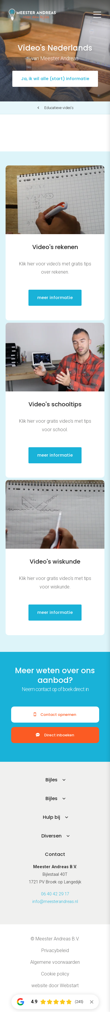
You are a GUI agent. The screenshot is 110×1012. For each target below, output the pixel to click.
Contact (55, 854)
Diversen (51, 836)
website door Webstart (55, 985)
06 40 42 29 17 (55, 894)
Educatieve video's (59, 108)
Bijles (51, 779)
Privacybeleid (55, 950)
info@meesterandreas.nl (55, 901)
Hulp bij (51, 817)
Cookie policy (55, 974)
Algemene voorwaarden (55, 962)
